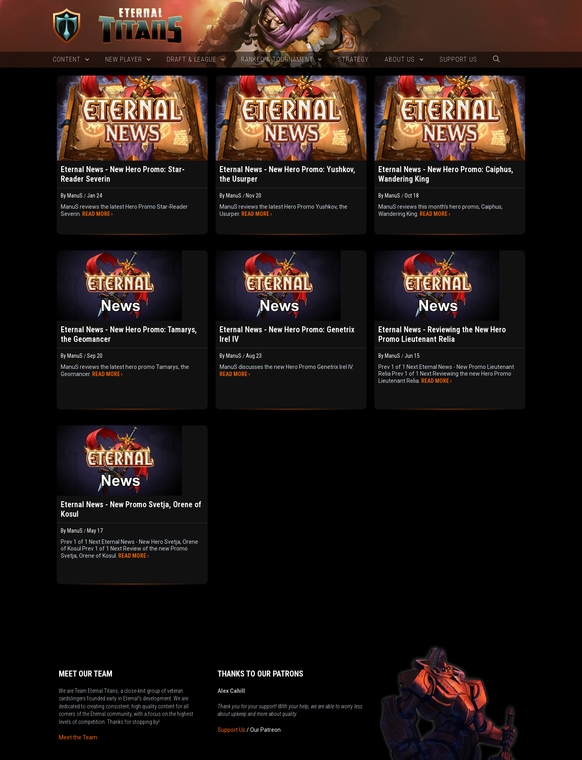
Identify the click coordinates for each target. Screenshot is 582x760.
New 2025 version (252, 753)
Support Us (231, 701)
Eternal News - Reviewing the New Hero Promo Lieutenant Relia (442, 334)
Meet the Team (78, 709)
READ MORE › (97, 214)
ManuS (75, 195)
